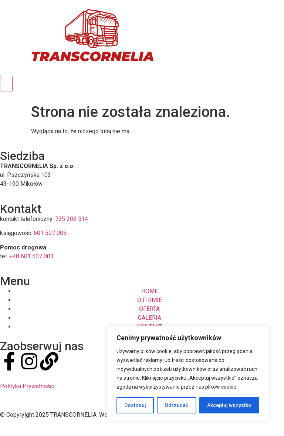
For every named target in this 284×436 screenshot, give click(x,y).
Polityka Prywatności (27, 386)
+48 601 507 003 (31, 256)
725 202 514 (71, 218)
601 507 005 (50, 233)
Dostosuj (135, 405)
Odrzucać (176, 405)
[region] (187, 373)
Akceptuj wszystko (229, 405)
